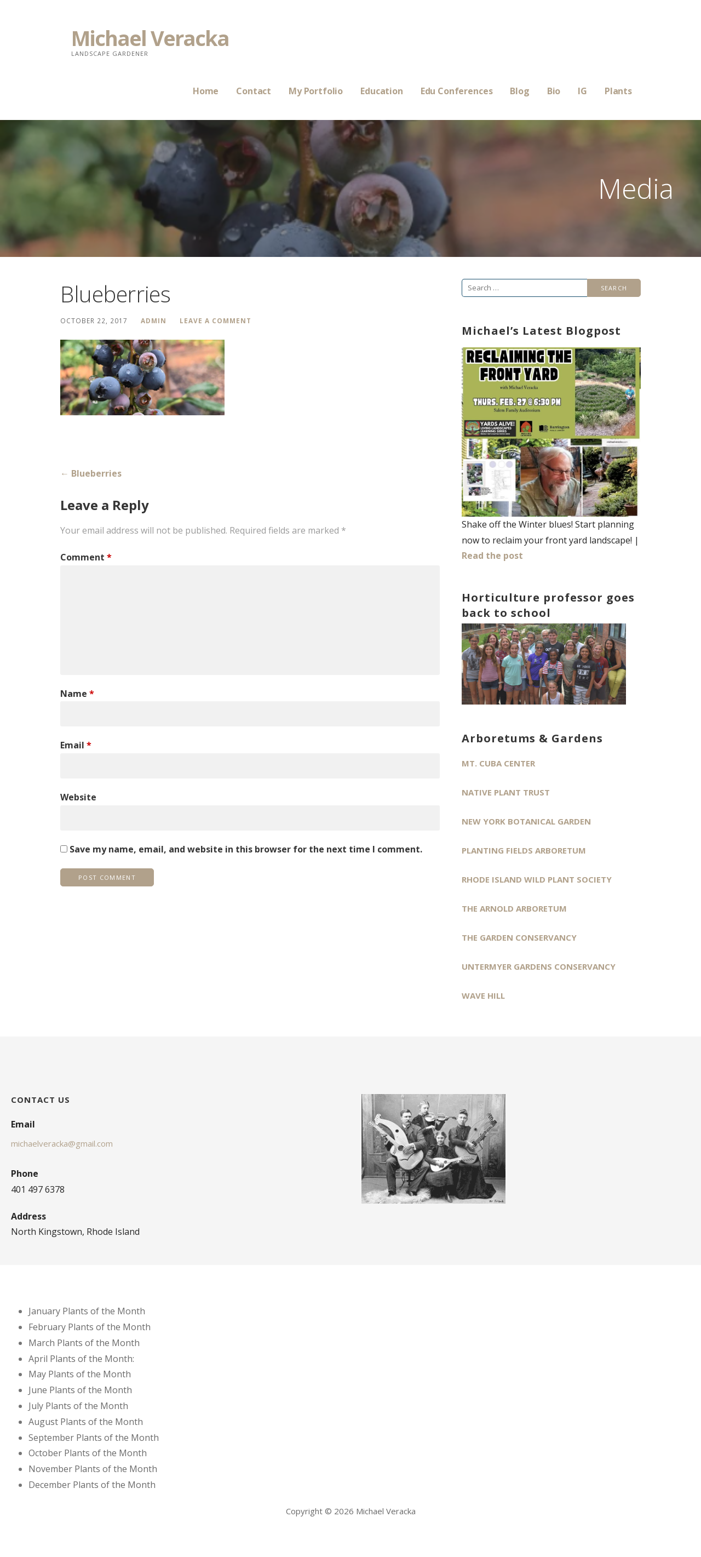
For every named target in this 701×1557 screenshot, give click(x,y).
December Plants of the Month (92, 1485)
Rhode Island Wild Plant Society (537, 879)
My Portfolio (316, 91)
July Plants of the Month (78, 1406)
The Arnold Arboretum (514, 908)
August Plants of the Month (85, 1422)
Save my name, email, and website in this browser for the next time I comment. (246, 849)
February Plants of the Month (89, 1327)
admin (153, 320)
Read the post (492, 555)
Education (381, 91)
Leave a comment (215, 320)
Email (75, 745)
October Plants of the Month (87, 1453)
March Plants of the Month (84, 1343)
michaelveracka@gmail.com (62, 1143)
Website (78, 797)
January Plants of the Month (86, 1311)
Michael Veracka (150, 38)
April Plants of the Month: (81, 1359)
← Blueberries (91, 473)
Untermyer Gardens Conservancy (539, 966)
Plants (618, 91)
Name (77, 694)
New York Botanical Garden (526, 821)
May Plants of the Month (79, 1374)
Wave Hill (483, 995)
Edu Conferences (457, 91)
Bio (554, 91)
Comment (86, 557)
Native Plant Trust (506, 792)
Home (206, 91)
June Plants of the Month (80, 1390)
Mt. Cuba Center (498, 763)
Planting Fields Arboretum (524, 850)
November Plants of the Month (92, 1469)
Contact (253, 91)
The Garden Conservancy (519, 937)
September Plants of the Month (93, 1438)
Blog (519, 91)
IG (582, 91)
